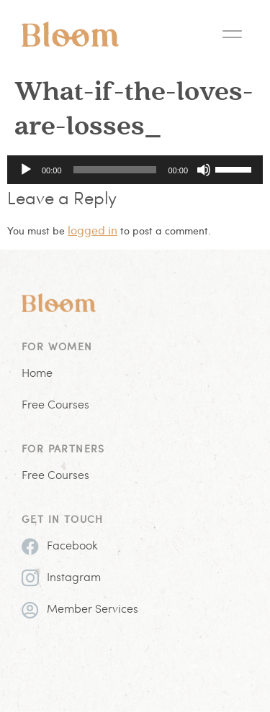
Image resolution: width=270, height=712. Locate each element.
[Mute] (204, 170)
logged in (92, 230)
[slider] (115, 169)
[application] (135, 169)
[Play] (26, 170)
